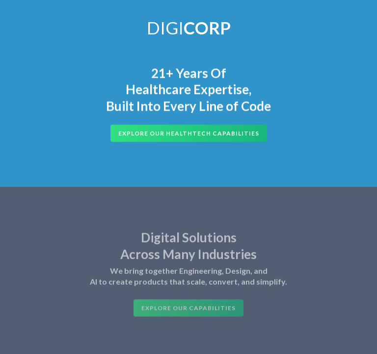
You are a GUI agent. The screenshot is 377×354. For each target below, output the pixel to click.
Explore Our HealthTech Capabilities (188, 133)
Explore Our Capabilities (188, 309)
